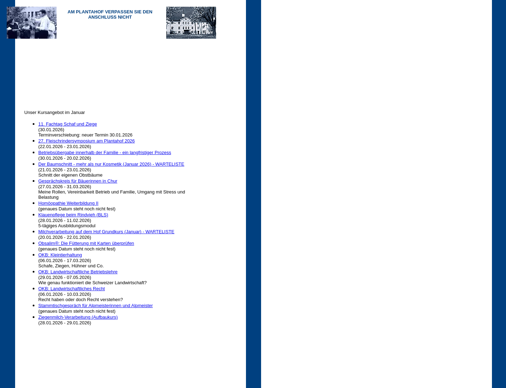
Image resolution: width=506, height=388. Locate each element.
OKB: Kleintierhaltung (60, 254)
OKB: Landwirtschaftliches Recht (71, 288)
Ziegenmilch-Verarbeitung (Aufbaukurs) (78, 317)
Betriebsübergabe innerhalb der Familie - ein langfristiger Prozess (104, 152)
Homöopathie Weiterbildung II (68, 203)
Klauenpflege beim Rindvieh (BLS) (73, 214)
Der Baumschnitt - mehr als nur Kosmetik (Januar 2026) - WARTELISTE (111, 164)
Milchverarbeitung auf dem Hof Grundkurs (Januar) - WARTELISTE (106, 231)
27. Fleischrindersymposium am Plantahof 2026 (86, 141)
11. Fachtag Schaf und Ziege (67, 124)
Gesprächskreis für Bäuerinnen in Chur (77, 181)
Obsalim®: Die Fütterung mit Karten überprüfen (86, 243)
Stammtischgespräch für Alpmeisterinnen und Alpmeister (95, 305)
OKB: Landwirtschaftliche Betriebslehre (77, 271)
